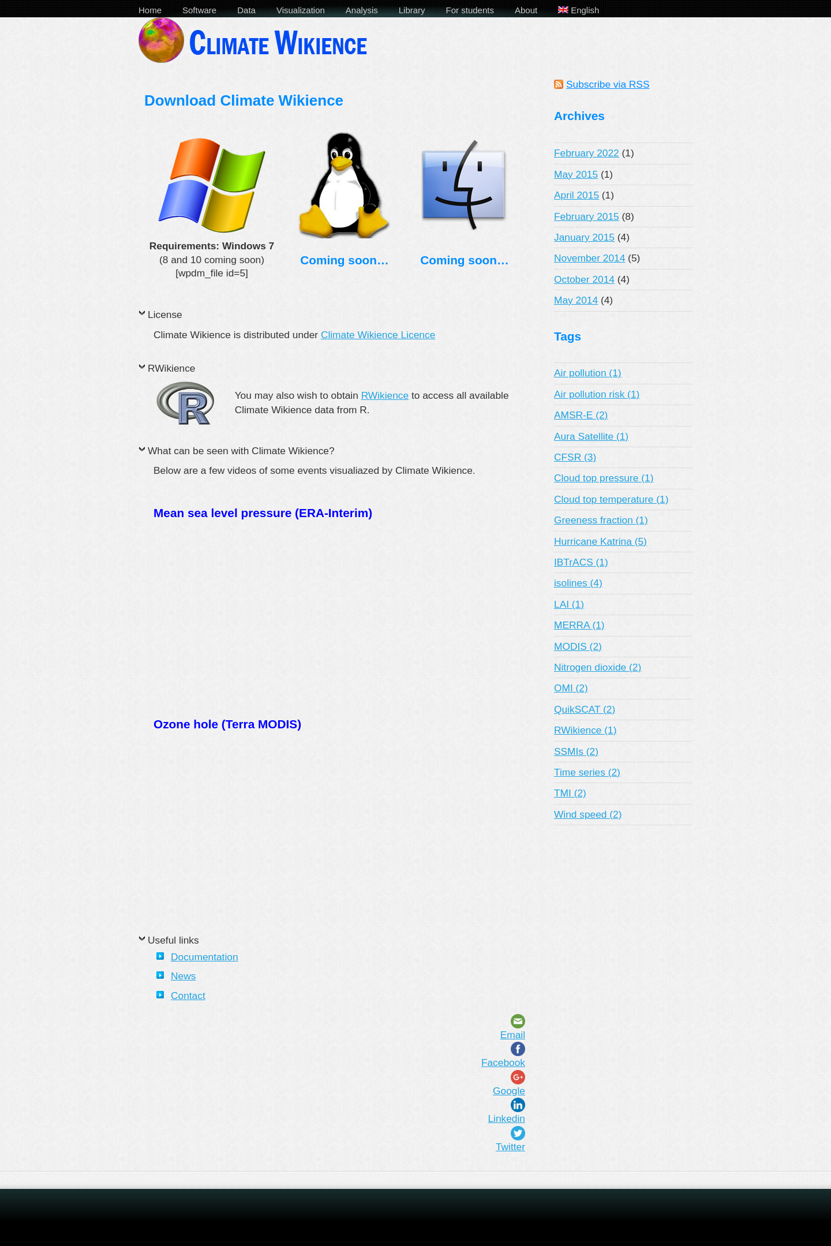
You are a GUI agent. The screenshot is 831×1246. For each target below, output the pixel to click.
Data (246, 10)
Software (199, 10)
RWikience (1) (585, 730)
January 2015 (584, 237)
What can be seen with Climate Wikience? (241, 451)
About (526, 10)
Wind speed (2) (588, 814)
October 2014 (584, 279)
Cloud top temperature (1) (611, 499)
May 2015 (576, 174)
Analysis (362, 10)
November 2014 (589, 258)
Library (412, 10)
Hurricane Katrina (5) (600, 541)
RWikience (172, 368)
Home (150, 10)
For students (470, 10)
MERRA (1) (579, 625)
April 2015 (576, 195)
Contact (188, 995)
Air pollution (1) (588, 373)
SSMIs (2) (576, 751)
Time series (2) (587, 772)
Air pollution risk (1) (596, 394)
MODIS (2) (578, 646)
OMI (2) (571, 688)
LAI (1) (569, 604)
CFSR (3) (575, 457)
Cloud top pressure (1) (603, 478)
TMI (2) (570, 793)
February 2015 (586, 216)
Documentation (204, 957)
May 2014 (576, 300)
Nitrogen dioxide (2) (597, 667)
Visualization (300, 10)
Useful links (173, 940)
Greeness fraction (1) (601, 520)
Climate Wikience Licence (378, 335)
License (165, 314)
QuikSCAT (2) (584, 709)
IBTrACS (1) (581, 562)
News (183, 976)
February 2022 (586, 153)
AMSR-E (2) (581, 415)
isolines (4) (578, 583)
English (578, 10)
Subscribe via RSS (607, 84)
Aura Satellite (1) (591, 436)
